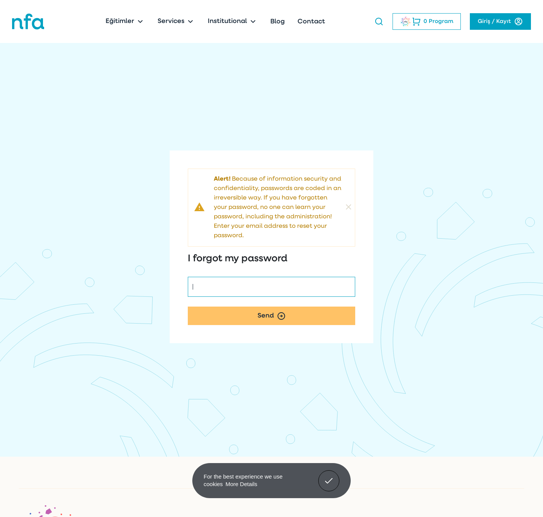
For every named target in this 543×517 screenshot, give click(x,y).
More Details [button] (241, 484)
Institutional (233, 21)
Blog (277, 21)
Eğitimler (125, 21)
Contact (311, 21)
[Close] (348, 207)
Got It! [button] (329, 475)
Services (176, 21)
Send (272, 316)
